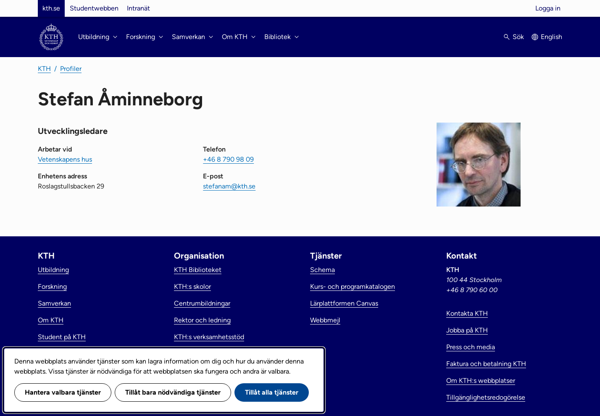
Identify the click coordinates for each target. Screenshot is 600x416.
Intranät (138, 8)
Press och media (470, 347)
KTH (44, 69)
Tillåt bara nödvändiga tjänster (173, 392)
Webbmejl (325, 320)
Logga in (548, 8)
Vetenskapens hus (65, 159)
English (551, 37)
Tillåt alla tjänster (271, 392)
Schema (322, 270)
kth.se (51, 8)
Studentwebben (94, 8)
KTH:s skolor (192, 286)
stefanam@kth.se (229, 186)
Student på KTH (62, 337)
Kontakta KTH (467, 313)
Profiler (71, 69)
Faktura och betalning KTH (486, 364)
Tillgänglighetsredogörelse (485, 397)
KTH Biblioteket (197, 270)
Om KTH (50, 320)
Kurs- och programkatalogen (352, 286)
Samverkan (54, 303)
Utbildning (53, 270)
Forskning (52, 286)
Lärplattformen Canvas (344, 303)
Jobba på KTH (467, 330)
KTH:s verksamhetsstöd (209, 337)
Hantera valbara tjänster (63, 392)
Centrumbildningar (202, 303)
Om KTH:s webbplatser (480, 381)
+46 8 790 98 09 (228, 159)
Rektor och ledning (202, 320)
